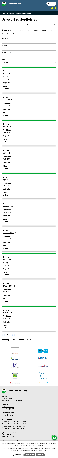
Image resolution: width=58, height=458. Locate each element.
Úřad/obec (10, 13)
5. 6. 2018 (6, 318)
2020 (36, 30)
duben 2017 (9, 100)
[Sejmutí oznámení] (29, 55)
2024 (14, 34)
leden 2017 (8, 73)
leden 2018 (8, 259)
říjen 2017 (8, 180)
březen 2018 (9, 286)
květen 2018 (9, 313)
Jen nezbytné (29, 454)
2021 (44, 30)
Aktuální (6, 89)
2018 (21, 30)
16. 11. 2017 (7, 212)
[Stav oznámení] (29, 62)
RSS (41, 25)
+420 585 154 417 (8, 409)
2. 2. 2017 (6, 79)
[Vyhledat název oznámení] (29, 42)
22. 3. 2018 (7, 292)
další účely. (40, 445)
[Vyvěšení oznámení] (29, 49)
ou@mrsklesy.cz (7, 415)
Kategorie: (5, 30)
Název (5, 38)
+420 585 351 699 (8, 407)
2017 (13, 30)
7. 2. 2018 (6, 265)
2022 (51, 30)
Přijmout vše (18, 454)
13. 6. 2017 (7, 132)
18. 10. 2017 (7, 186)
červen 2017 (9, 126)
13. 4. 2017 (7, 106)
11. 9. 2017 (6, 159)
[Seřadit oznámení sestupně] (9, 38)
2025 (21, 34)
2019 (28, 30)
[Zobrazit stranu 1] (7, 335)
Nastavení (40, 454)
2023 (6, 34)
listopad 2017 (9, 206)
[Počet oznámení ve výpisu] (28, 339)
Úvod (3, 13)
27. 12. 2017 (7, 239)
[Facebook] (52, 8)
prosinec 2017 (9, 233)
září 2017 (8, 153)
